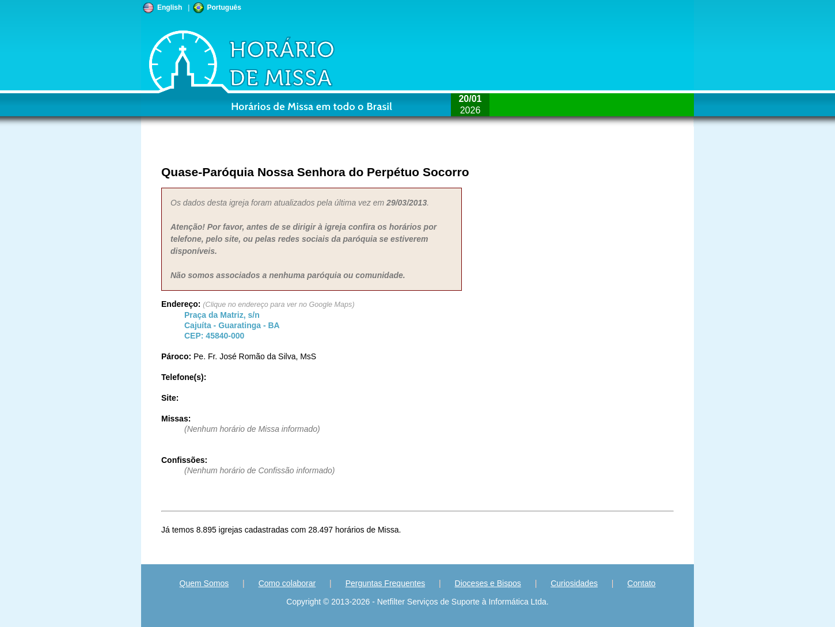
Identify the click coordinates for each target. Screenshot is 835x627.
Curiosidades (574, 583)
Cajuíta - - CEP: (232, 325)
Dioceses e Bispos (488, 583)
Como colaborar (287, 583)
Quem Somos (204, 583)
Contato (641, 583)
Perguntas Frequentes (386, 583)
